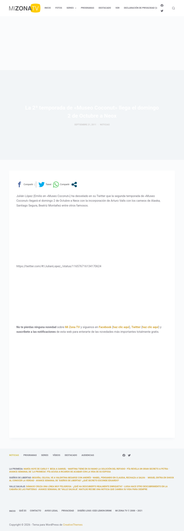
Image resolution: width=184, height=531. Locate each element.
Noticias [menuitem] (14, 455)
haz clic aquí (121, 327)
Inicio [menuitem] (48, 8)
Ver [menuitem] (117, 8)
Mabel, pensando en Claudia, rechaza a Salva (119, 477)
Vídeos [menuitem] (56, 455)
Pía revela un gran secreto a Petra (147, 469)
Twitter (136, 327)
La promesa (15, 469)
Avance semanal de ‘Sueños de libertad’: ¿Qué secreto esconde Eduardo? (77, 480)
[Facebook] (162, 5)
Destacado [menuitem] (105, 8)
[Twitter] (162, 11)
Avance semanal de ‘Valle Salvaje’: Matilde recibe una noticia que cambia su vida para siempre (92, 489)
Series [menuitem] (71, 8)
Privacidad (67, 510)
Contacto (35, 510)
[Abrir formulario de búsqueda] (173, 8)
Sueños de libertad (20, 477)
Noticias (105, 124)
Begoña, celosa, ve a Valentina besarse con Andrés (61, 477)
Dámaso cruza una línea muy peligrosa (48, 486)
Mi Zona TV (72, 327)
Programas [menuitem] (87, 8)
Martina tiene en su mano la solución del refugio (96, 469)
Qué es (22, 510)
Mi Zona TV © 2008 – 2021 (128, 510)
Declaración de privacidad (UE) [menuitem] (141, 8)
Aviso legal (51, 510)
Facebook (105, 327)
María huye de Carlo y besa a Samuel (45, 469)
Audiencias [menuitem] (88, 455)
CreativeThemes (73, 524)
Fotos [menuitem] (58, 8)
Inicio (12, 511)
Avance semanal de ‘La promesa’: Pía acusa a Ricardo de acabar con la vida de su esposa (60, 471)
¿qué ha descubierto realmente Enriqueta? (98, 486)
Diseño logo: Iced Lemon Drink (95, 510)
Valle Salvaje (17, 486)
